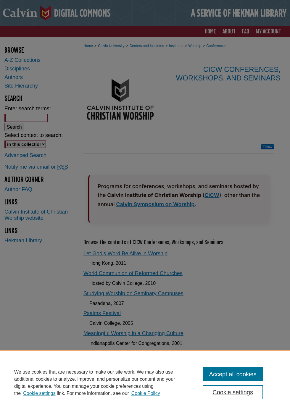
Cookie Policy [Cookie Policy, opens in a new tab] (145, 393)
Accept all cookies (233, 374)
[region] (145, 382)
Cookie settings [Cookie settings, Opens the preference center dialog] (232, 392)
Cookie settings (39, 393)
